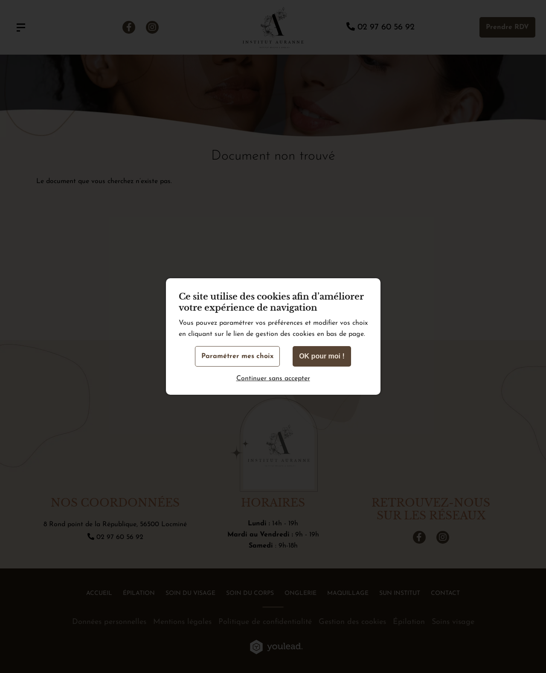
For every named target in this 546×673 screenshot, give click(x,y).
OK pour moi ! (322, 356)
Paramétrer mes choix (237, 356)
